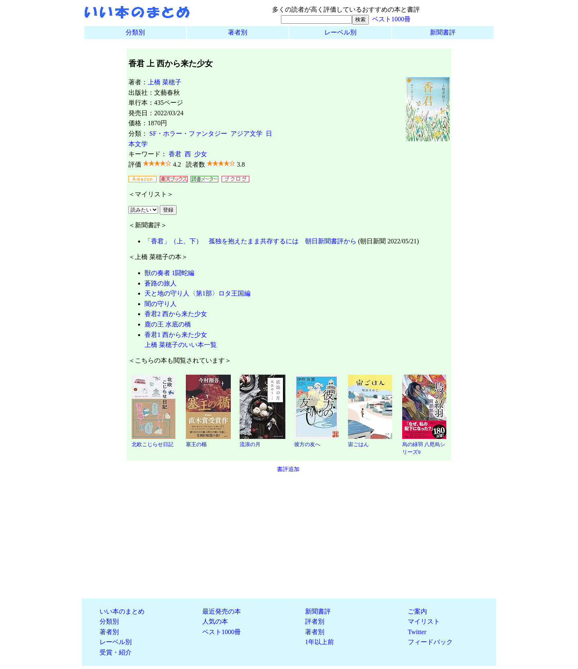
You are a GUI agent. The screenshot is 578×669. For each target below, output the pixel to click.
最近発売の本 (221, 611)
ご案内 (417, 611)
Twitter (417, 631)
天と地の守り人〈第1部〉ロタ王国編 (197, 293)
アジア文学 (246, 133)
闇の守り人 (160, 303)
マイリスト (424, 621)
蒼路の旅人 (160, 283)
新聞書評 (443, 32)
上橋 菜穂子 (164, 82)
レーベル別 (340, 32)
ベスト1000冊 (391, 19)
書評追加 (288, 469)
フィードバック (430, 641)
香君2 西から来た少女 (175, 313)
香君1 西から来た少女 (175, 334)
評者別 (314, 621)
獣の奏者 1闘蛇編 (169, 272)
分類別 (135, 32)
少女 (200, 154)
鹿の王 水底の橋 (167, 324)
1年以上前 (319, 641)
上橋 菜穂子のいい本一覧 (180, 344)
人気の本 (215, 621)
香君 (175, 154)
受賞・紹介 (116, 652)
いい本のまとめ (122, 611)
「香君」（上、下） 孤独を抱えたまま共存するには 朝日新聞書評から (250, 241)
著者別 (237, 32)
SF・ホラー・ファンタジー (188, 133)
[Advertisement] (289, 535)
